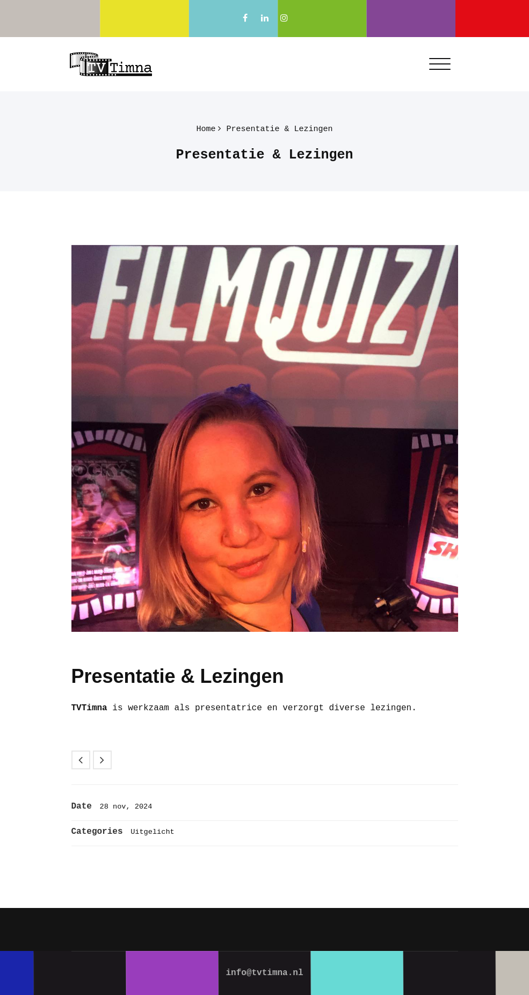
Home (205, 129)
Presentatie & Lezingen (279, 129)
